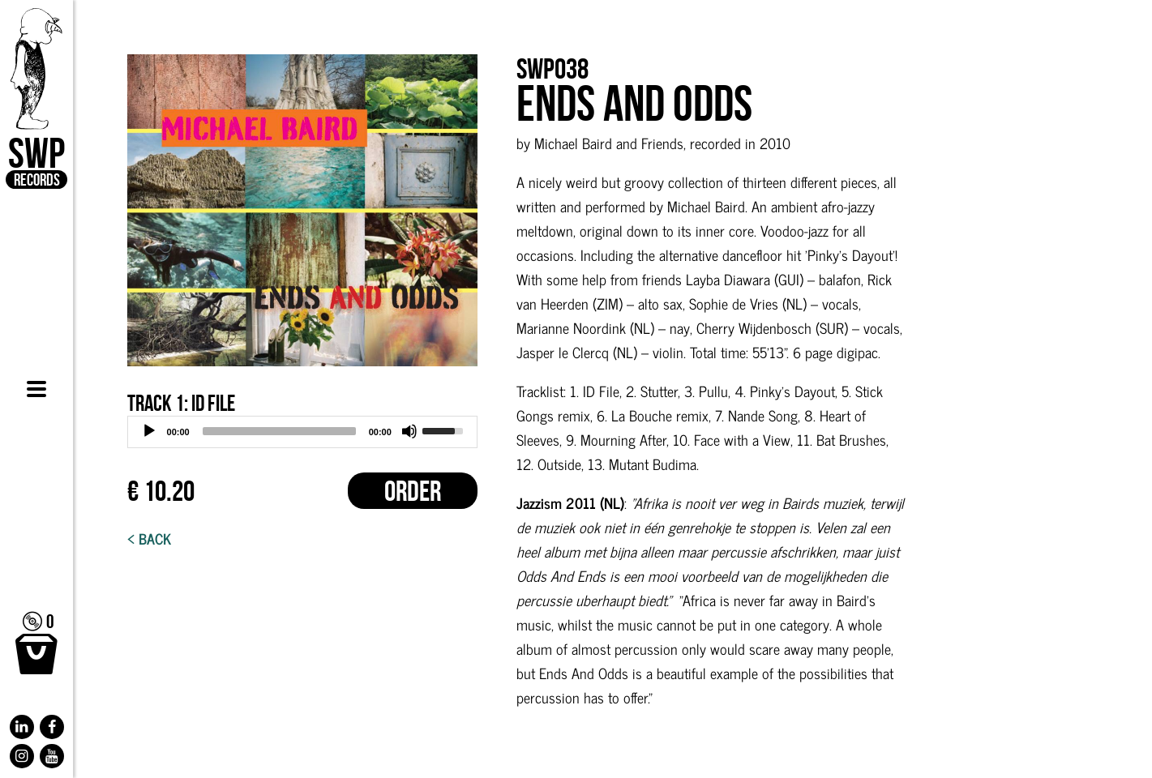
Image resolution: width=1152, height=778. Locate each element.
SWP (36, 98)
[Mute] (409, 431)
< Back (149, 538)
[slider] (279, 431)
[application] (302, 432)
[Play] (149, 431)
